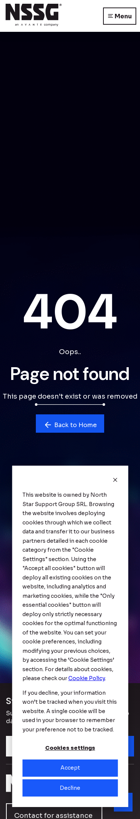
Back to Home (70, 424)
